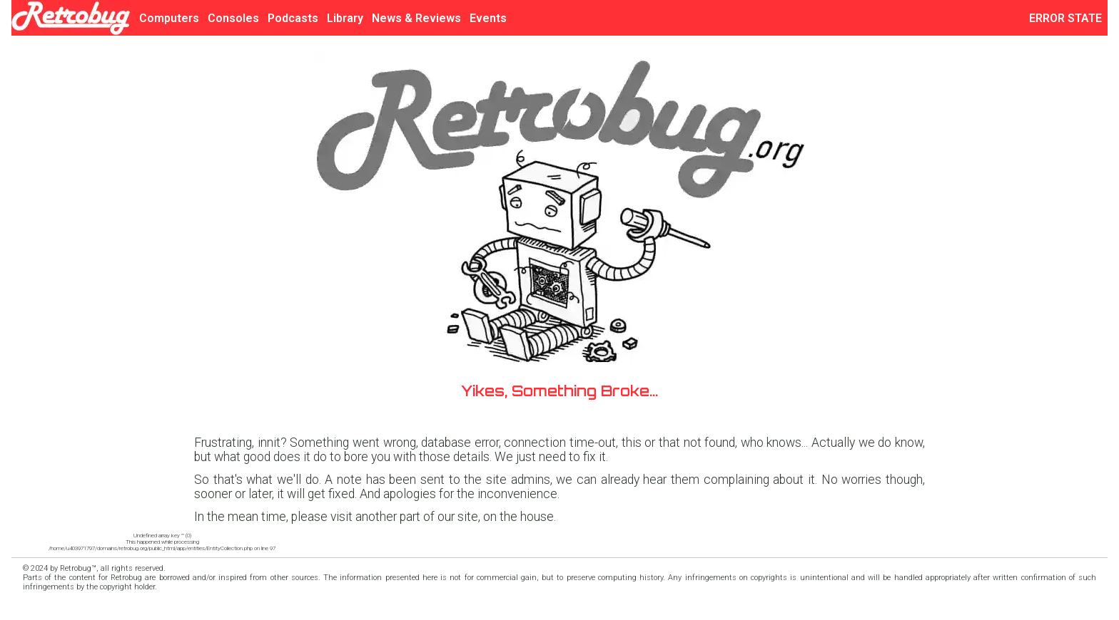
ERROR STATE (1068, 18)
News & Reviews (416, 18)
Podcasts (293, 18)
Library (345, 18)
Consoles (233, 18)
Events (488, 18)
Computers (169, 18)
